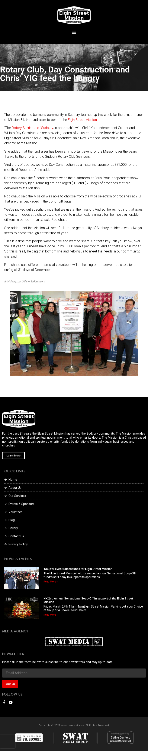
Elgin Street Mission (82, 120)
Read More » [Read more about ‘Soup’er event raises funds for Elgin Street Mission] (51, 581)
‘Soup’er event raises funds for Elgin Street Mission (78, 569)
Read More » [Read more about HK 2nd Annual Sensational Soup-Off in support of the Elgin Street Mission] (51, 614)
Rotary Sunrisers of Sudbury (32, 128)
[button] (74, 31)
